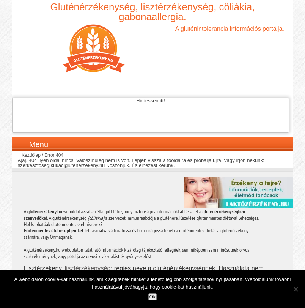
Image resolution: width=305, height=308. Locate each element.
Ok (152, 297)
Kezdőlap (31, 155)
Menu (38, 144)
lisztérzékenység (88, 268)
